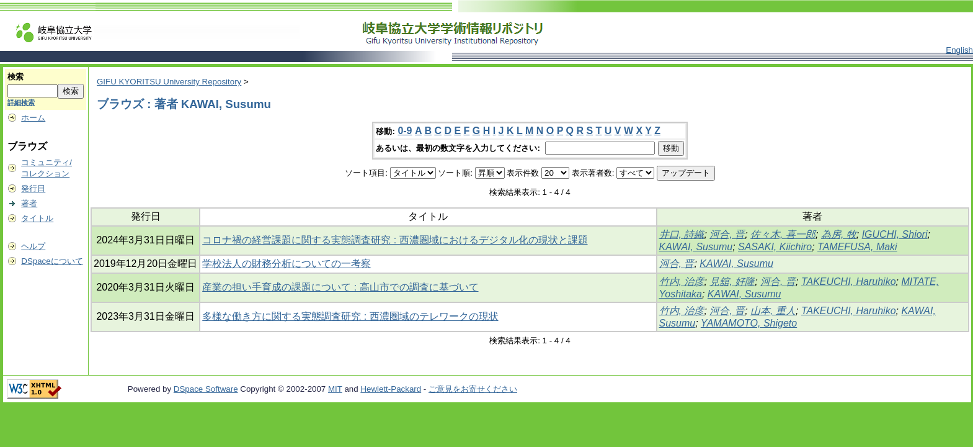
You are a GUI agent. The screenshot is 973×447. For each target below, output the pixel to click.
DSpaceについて (51, 261)
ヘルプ (33, 246)
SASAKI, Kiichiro (775, 247)
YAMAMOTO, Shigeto (749, 323)
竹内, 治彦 (681, 281)
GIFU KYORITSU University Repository (169, 81)
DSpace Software (206, 389)
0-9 (405, 130)
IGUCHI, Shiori (895, 234)
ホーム (33, 117)
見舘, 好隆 (732, 281)
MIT (335, 389)
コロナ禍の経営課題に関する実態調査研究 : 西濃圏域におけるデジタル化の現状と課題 (394, 240)
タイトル (37, 218)
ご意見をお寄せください (473, 389)
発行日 (33, 188)
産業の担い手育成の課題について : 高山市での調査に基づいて (340, 287)
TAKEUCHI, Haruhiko (848, 281)
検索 (15, 76)
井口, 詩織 (681, 234)
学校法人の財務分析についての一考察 (286, 263)
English (959, 50)
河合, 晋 (727, 234)
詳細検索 (21, 102)
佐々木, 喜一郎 (782, 234)
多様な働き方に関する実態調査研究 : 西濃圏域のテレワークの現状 (350, 316)
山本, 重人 (773, 310)
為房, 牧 (838, 234)
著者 (29, 203)
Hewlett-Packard (390, 389)
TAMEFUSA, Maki (857, 247)
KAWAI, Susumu (696, 247)
